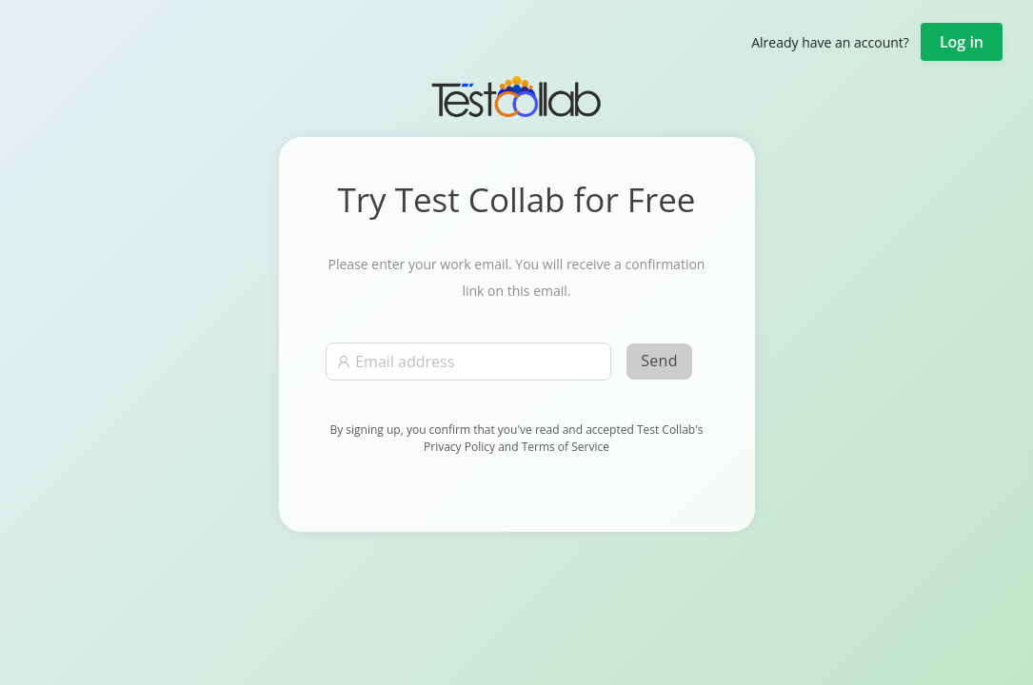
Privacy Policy (461, 447)
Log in (961, 41)
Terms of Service (565, 447)
